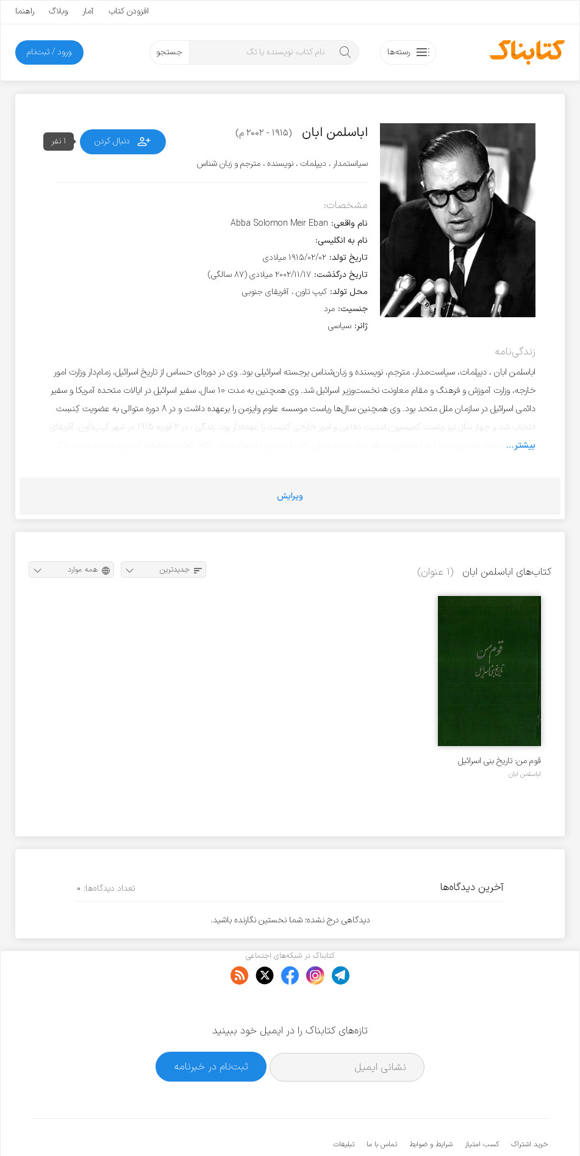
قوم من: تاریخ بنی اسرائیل (499, 761)
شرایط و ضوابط (431, 1107)
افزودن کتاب (129, 11)
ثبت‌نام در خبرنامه (211, 1028)
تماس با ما (382, 1107)
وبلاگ (58, 11)
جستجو (169, 52)
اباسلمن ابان (525, 774)
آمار (88, 11)
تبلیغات (344, 1107)
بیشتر (524, 445)
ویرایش (290, 496)
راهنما (24, 11)
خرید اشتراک (529, 1107)
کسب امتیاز (482, 1107)
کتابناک (483, 1126)
